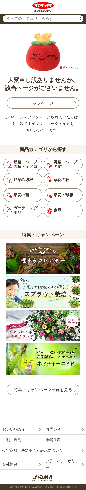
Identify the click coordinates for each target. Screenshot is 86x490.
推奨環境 (53, 440)
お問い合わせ (57, 429)
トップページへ (43, 103)
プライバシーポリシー (62, 464)
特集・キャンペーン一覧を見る (43, 389)
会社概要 (9, 464)
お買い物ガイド (15, 429)
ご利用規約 (11, 440)
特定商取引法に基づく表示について (32, 450)
